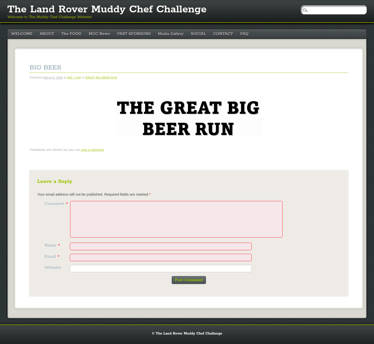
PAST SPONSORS (134, 33)
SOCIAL (198, 33)
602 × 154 (74, 77)
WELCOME (21, 33)
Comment (57, 203)
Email (53, 256)
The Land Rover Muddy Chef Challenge (107, 9)
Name (53, 245)
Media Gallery (171, 33)
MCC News (99, 33)
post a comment (92, 150)
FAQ (244, 33)
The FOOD (71, 33)
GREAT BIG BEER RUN (101, 77)
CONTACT (223, 33)
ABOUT (47, 33)
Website (53, 267)
